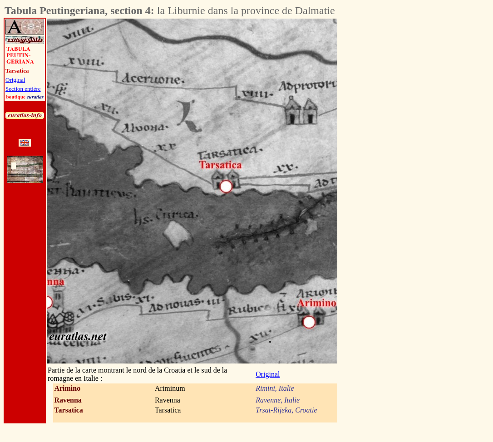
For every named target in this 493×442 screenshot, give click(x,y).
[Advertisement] (387, 155)
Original (15, 79)
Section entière (23, 88)
